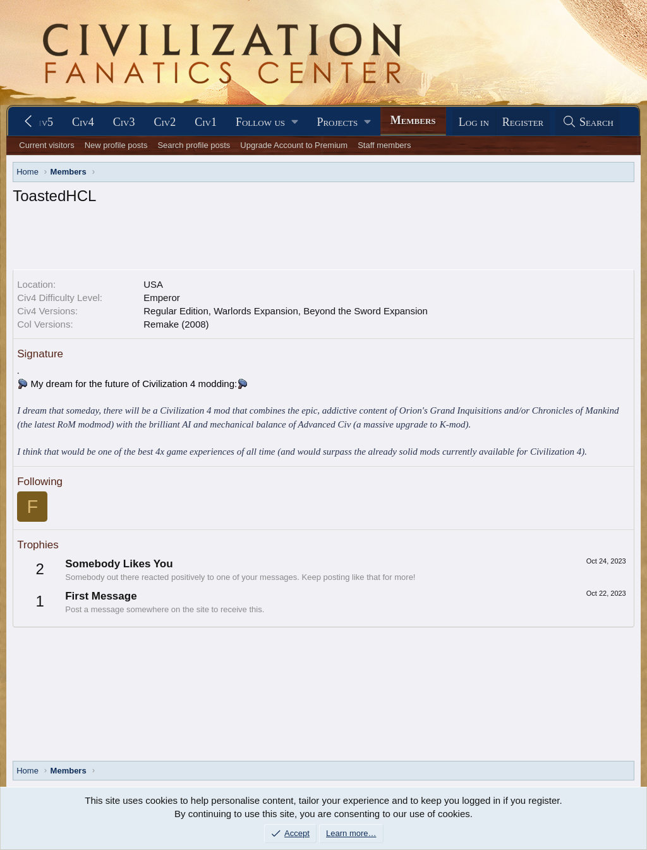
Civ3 (124, 122)
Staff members (384, 145)
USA (153, 284)
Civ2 (165, 122)
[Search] (587, 122)
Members (413, 120)
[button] (266, 122)
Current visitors (46, 145)
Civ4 (83, 122)
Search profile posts (193, 145)
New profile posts (116, 145)
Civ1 (206, 122)
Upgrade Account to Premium (294, 145)
